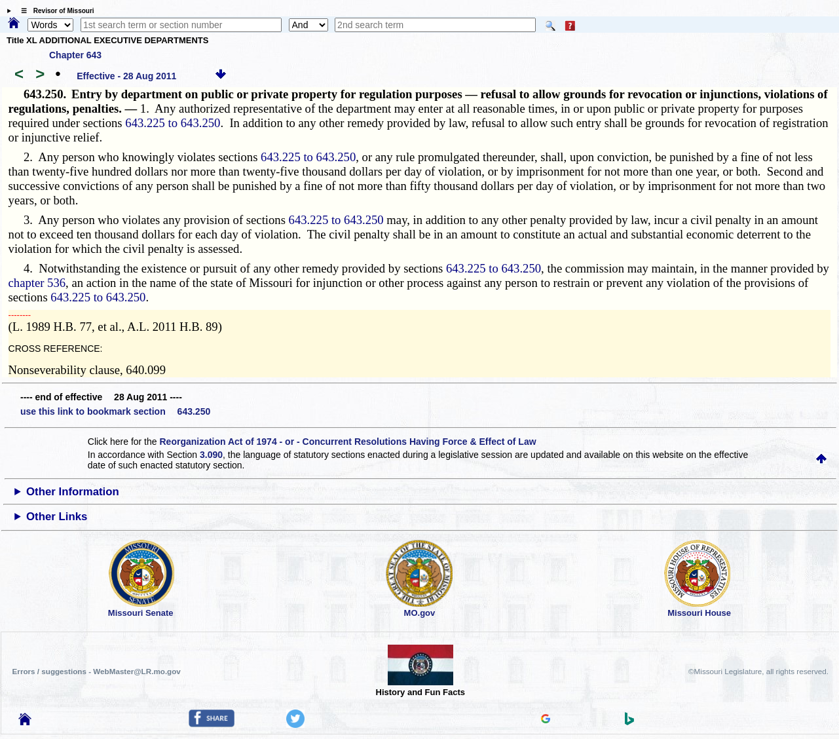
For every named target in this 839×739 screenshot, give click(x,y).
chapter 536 (37, 283)
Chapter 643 (75, 55)
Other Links (56, 516)
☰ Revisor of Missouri (54, 10)
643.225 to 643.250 (172, 123)
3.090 (211, 454)
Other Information (72, 491)
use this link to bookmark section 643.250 (115, 411)
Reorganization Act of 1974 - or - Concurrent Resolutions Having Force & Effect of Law (347, 441)
